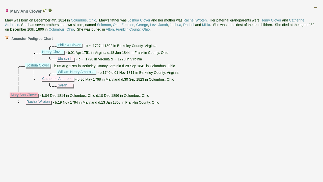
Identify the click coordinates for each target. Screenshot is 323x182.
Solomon (104, 25)
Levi (153, 25)
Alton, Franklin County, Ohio (128, 29)
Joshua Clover (139, 20)
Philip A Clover (69, 45)
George (142, 25)
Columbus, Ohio (83, 20)
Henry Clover (271, 20)
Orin (116, 25)
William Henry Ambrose (76, 72)
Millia (206, 25)
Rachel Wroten (195, 20)
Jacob (163, 25)
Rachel (188, 25)
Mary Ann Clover (24, 95)
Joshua (175, 25)
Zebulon (127, 25)
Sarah (62, 85)
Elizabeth (65, 58)
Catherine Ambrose (57, 79)
